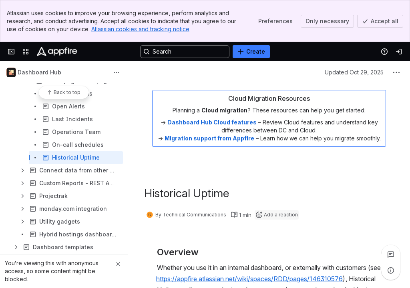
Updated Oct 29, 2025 (354, 72)
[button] (256, 279)
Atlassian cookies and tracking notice (140, 29)
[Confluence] (56, 51)
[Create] (251, 51)
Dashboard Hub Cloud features (212, 122)
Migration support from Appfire (209, 138)
